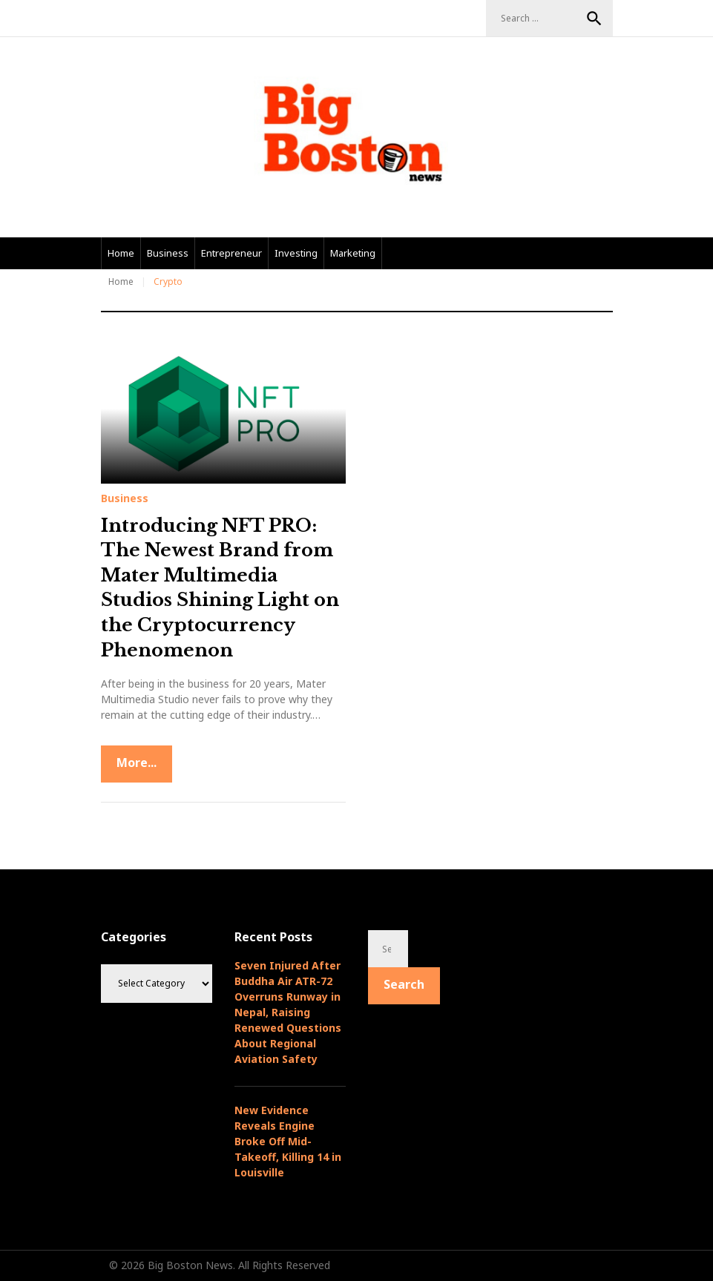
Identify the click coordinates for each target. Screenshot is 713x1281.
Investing (296, 253)
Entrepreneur (231, 253)
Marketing (352, 253)
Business (167, 253)
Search (594, 18)
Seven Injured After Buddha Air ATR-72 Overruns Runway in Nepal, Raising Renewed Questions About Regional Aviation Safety (287, 1012)
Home (121, 253)
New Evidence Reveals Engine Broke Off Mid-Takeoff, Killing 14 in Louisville (287, 1141)
